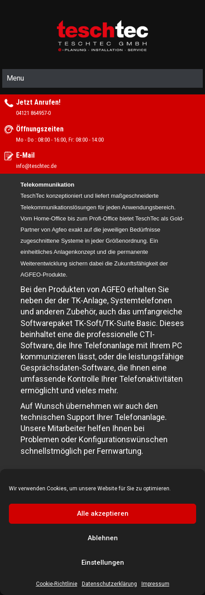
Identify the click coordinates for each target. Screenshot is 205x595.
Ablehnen (103, 538)
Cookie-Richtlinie (56, 584)
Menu (15, 78)
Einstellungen (102, 562)
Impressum (155, 584)
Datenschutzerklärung (109, 584)
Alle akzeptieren (103, 513)
